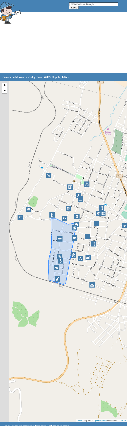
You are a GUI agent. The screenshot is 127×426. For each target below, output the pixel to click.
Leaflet (79, 421)
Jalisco (65, 77)
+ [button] (4, 85)
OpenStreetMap (100, 421)
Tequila (56, 77)
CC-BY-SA (122, 421)
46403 (47, 77)
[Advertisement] (60, 49)
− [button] (4, 90)
